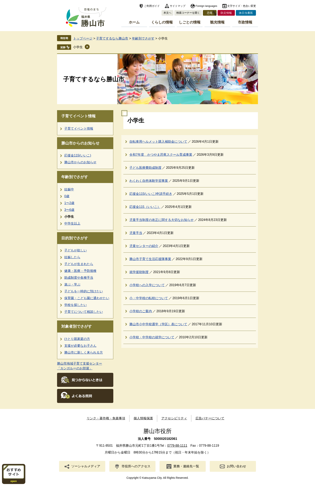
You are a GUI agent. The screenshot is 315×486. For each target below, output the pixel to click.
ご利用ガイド (152, 5)
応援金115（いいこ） (145, 206)
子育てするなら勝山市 (112, 38)
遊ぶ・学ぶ (72, 284)
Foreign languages (206, 5)
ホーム (134, 22)
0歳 (66, 196)
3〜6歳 (69, 209)
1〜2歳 (69, 203)
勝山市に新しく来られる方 (83, 352)
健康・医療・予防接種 (80, 270)
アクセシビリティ (174, 418)
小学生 (78, 47)
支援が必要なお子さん (80, 345)
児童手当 (135, 233)
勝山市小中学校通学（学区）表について (158, 324)
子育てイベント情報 (78, 116)
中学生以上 (72, 223)
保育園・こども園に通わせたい (86, 298)
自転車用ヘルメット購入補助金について (158, 141)
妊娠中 (69, 189)
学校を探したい (75, 305)
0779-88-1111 (177, 445)
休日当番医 (246, 12)
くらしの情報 (162, 22)
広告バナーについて (209, 418)
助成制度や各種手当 (78, 277)
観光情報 (217, 22)
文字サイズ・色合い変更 (241, 5)
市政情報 (245, 22)
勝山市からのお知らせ (80, 143)
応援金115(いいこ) (77, 155)
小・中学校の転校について (148, 298)
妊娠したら (72, 257)
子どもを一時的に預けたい (83, 291)
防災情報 (226, 12)
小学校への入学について (147, 285)
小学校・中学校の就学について (151, 337)
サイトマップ (177, 5)
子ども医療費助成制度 (145, 167)
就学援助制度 (139, 272)
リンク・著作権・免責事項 (106, 418)
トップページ (82, 38)
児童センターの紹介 (143, 246)
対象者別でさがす (76, 326)
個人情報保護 (143, 418)
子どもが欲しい (75, 250)
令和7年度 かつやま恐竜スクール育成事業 (160, 154)
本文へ (167, 12)
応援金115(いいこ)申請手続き (150, 193)
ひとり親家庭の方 (77, 339)
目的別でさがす (74, 238)
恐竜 (210, 12)
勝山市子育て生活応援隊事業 (150, 259)
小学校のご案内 (140, 311)
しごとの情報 (189, 22)
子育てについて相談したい (83, 311)
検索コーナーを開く (188, 12)
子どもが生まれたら (78, 264)
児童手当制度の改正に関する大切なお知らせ (161, 220)
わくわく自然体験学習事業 (148, 180)
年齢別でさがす (143, 38)
